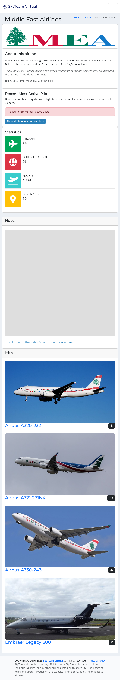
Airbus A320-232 (23, 425)
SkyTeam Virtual (53, 660)
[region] (60, 283)
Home (77, 17)
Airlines (87, 17)
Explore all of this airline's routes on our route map (41, 342)
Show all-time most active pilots (25, 121)
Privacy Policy (97, 660)
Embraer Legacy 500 (28, 642)
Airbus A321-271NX (25, 497)
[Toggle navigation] (113, 6)
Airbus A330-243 (23, 570)
